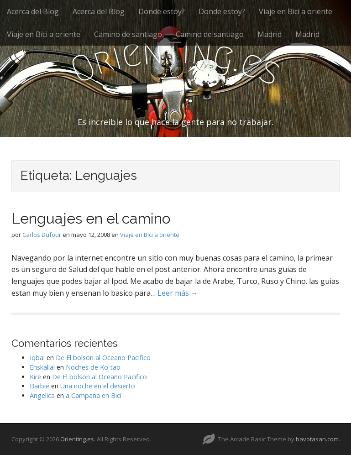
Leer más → (177, 293)
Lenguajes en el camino (90, 218)
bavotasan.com (317, 439)
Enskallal (42, 367)
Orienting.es (77, 439)
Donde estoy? (161, 11)
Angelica (42, 395)
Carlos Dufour (41, 234)
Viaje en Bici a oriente (295, 11)
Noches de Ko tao (93, 367)
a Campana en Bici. (94, 395)
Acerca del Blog (33, 11)
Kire (35, 376)
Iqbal (37, 357)
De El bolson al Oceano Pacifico (103, 357)
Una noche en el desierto (97, 386)
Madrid (269, 34)
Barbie (39, 386)
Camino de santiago (128, 34)
